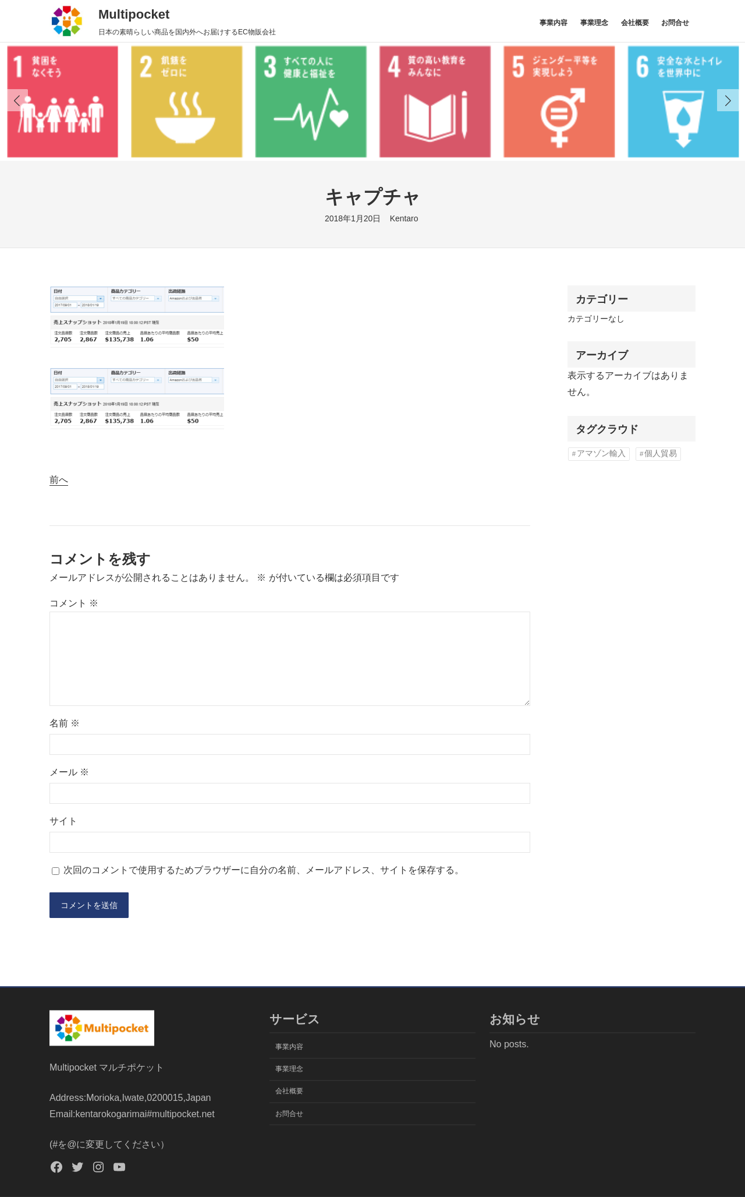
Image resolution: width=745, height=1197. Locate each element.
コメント (73, 603)
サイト (63, 821)
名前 (64, 723)
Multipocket (133, 14)
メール (69, 772)
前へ (58, 480)
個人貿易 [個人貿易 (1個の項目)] (660, 453)
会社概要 (635, 23)
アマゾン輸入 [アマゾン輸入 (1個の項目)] (601, 453)
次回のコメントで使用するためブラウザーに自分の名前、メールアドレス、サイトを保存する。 (263, 870)
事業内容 (553, 23)
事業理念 (594, 23)
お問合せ (675, 23)
